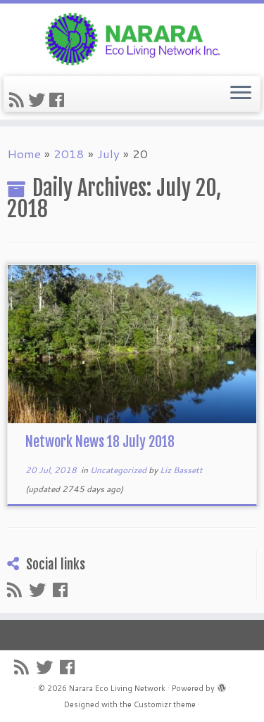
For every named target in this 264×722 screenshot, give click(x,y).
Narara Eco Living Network (117, 688)
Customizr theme (165, 704)
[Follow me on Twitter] (38, 100)
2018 (69, 153)
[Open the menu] (240, 94)
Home (24, 153)
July (108, 153)
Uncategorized (119, 470)
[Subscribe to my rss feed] (18, 100)
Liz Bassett (181, 470)
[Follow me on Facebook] (58, 100)
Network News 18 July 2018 (100, 442)
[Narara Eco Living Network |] (132, 38)
